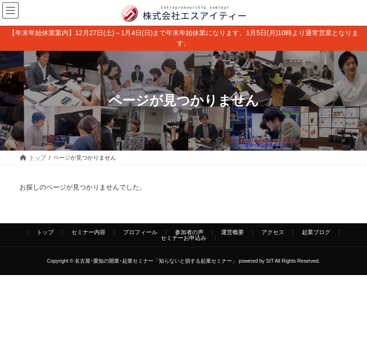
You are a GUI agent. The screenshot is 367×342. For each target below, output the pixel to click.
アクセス (272, 232)
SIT (270, 261)
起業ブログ (316, 232)
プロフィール (140, 232)
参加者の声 (189, 232)
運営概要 (232, 232)
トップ (45, 232)
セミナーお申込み (183, 238)
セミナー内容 (88, 232)
